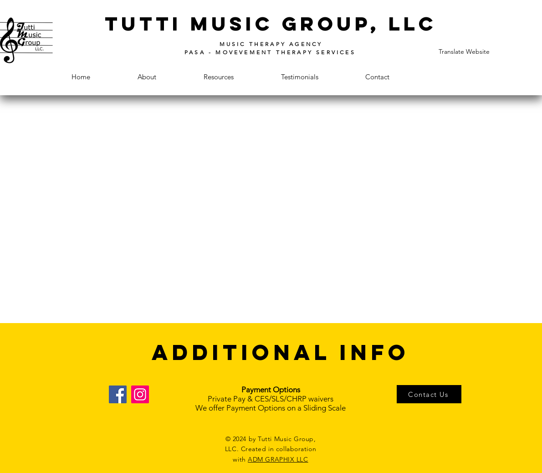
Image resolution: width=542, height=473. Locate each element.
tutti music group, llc (271, 23)
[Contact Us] (429, 394)
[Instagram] (140, 394)
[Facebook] (118, 394)
